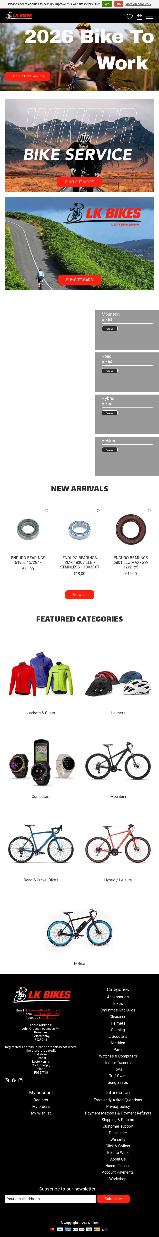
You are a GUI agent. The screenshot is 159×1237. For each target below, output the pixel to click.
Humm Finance (117, 1165)
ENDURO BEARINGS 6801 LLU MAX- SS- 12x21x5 (131, 562)
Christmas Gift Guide (118, 1010)
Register (41, 1100)
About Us (118, 1159)
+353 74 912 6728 (46, 1014)
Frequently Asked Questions (118, 1100)
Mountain (118, 796)
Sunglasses (118, 1082)
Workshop (118, 1179)
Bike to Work (118, 1152)
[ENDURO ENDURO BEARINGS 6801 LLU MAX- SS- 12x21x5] (131, 529)
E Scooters (118, 1036)
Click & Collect (118, 1146)
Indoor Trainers (118, 1062)
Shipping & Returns (118, 1119)
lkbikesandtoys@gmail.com (45, 1010)
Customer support (118, 1126)
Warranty (117, 1139)
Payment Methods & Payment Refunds (118, 1113)
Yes (106, 4)
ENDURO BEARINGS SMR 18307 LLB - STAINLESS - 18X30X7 (79, 562)
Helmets (118, 713)
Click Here (49, 1018)
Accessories (118, 997)
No (119, 4)
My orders (41, 1106)
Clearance (117, 1016)
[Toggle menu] (149, 17)
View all (79, 594)
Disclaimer (118, 1133)
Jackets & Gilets (41, 713)
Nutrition (118, 1043)
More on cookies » (138, 4)
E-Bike (79, 963)
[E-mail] (50, 1199)
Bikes (118, 1003)
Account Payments (118, 1172)
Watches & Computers (118, 1056)
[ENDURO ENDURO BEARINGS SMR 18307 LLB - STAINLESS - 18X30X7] (79, 529)
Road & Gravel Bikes (41, 880)
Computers (41, 796)
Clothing (118, 1030)
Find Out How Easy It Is (27, 76)
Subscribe (113, 1199)
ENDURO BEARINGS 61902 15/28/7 (28, 560)
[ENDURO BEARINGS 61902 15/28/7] (28, 529)
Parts (118, 1049)
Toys (118, 1069)
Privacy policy (118, 1106)
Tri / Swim (118, 1076)
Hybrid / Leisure (118, 880)
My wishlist (41, 1113)
